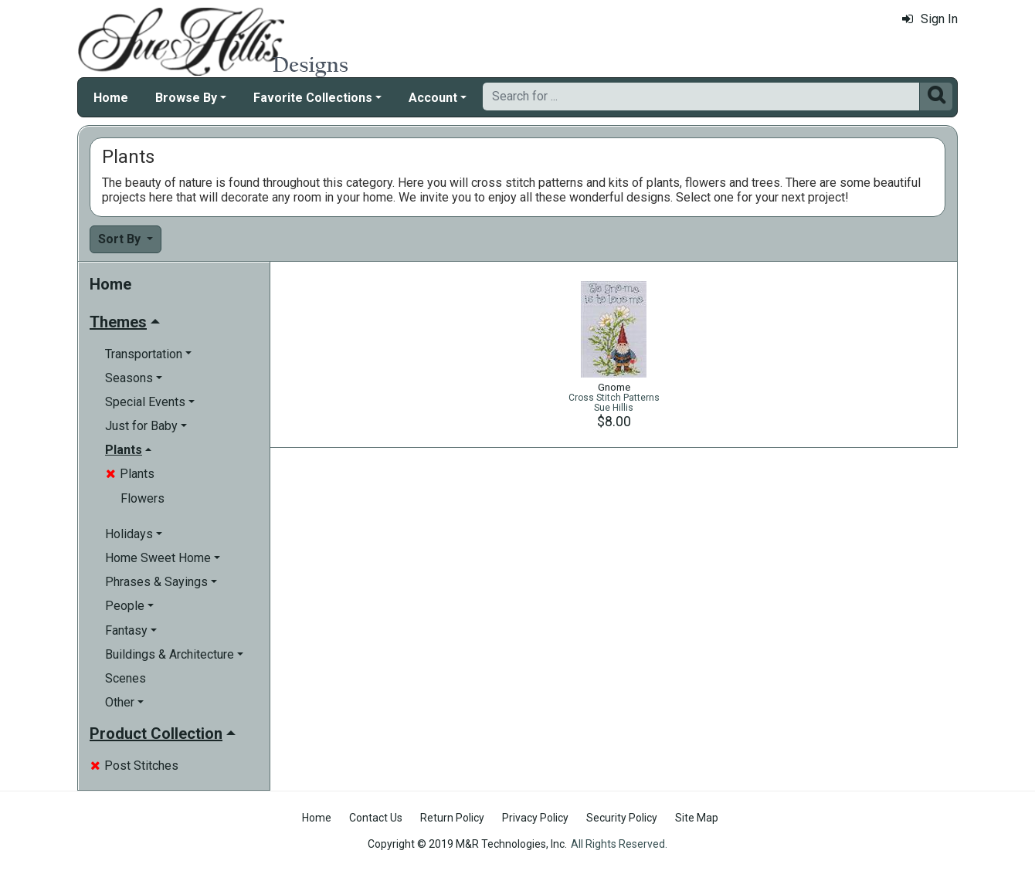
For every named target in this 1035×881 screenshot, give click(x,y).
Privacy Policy (535, 818)
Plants (130, 473)
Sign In (930, 19)
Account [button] (433, 97)
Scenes (125, 678)
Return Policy (452, 818)
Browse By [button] (186, 97)
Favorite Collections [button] (312, 97)
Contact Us (375, 818)
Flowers (142, 498)
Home (110, 97)
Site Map (696, 818)
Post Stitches (134, 765)
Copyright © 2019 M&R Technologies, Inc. (467, 844)
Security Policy (621, 818)
